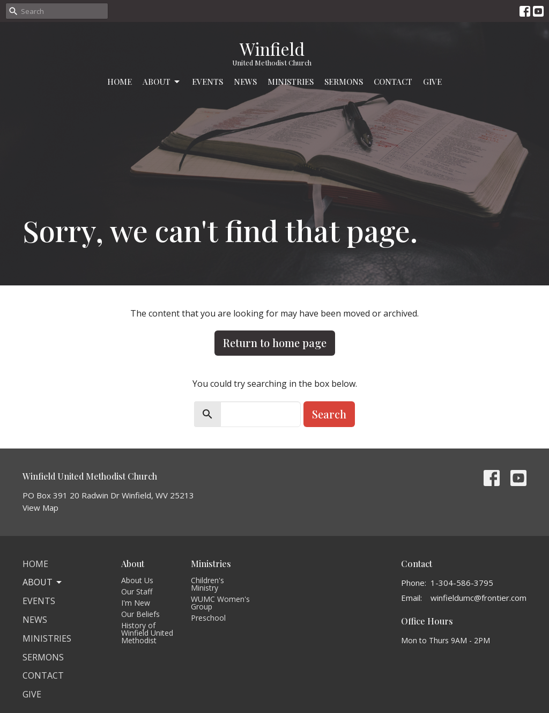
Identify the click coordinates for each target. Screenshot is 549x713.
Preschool (208, 618)
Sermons (343, 81)
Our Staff (136, 591)
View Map (40, 507)
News (245, 81)
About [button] (43, 582)
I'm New (135, 603)
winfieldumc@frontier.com (478, 597)
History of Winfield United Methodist (147, 632)
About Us (137, 580)
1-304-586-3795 (462, 582)
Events (207, 81)
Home (119, 81)
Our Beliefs (140, 614)
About (162, 81)
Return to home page (275, 342)
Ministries (291, 81)
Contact (393, 81)
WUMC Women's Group (220, 603)
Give (432, 81)
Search (329, 414)
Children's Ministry (207, 584)
